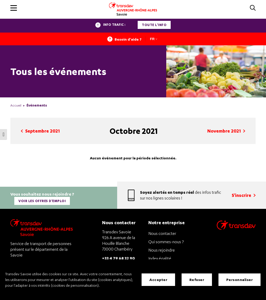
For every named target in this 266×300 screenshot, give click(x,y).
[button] (13, 8)
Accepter (158, 279)
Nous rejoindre (161, 250)
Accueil (15, 105)
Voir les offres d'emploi (42, 201)
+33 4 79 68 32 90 (118, 257)
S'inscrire (244, 195)
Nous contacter (162, 233)
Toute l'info (154, 25)
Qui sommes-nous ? (166, 241)
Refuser (196, 279)
